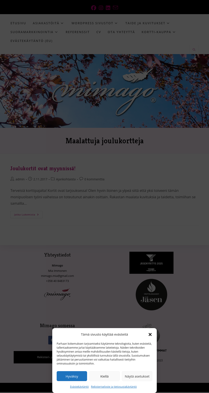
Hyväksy (72, 376)
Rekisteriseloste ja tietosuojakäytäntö (114, 387)
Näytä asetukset (137, 376)
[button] (150, 334)
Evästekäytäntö (79, 387)
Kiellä (104, 376)
